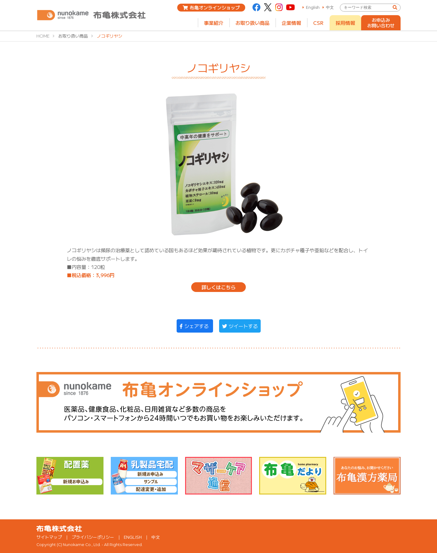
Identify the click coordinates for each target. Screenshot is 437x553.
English (313, 7)
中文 (330, 7)
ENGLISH (133, 537)
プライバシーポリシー (93, 537)
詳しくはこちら (218, 287)
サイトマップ (49, 537)
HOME (42, 36)
